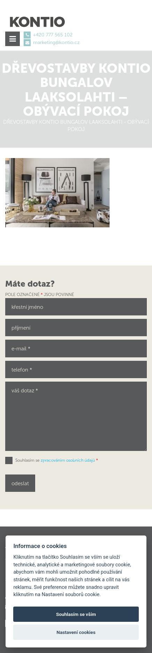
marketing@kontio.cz (56, 42)
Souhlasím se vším (76, 614)
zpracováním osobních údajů (68, 460)
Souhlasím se (56, 460)
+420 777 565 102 (53, 35)
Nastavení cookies (76, 632)
